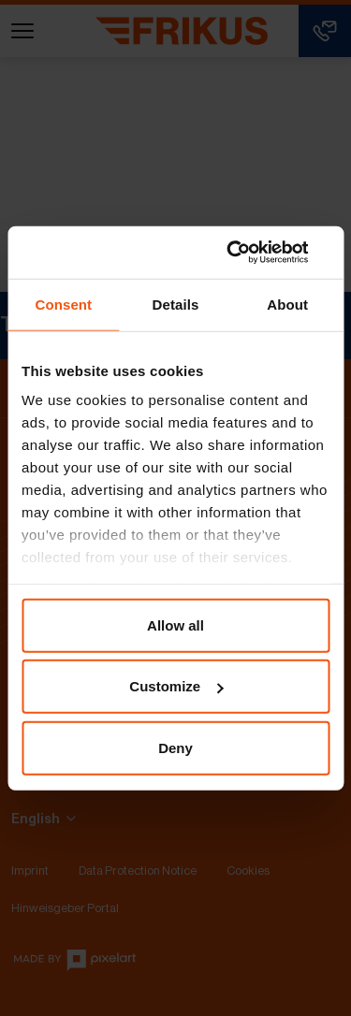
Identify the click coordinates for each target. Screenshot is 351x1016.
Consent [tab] (63, 304)
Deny (175, 747)
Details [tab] (176, 304)
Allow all (175, 624)
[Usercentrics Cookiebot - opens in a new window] (249, 252)
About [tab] (287, 304)
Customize (176, 686)
